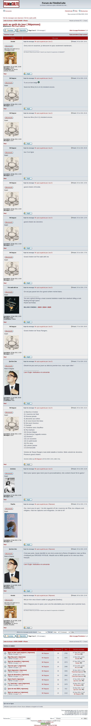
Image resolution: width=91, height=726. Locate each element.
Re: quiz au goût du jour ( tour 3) (43, 148)
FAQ (75, 11)
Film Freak (15, 26)
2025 (49, 307)
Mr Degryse (38, 459)
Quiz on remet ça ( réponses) (18, 692)
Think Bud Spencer (77, 672)
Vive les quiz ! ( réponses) (17, 666)
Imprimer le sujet (9, 34)
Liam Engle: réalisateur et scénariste (37, 372)
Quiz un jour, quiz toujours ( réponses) (21, 652)
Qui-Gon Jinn (77, 680)
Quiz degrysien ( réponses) (17, 670)
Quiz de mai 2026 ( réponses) (18, 689)
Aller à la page (74, 30)
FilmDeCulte (68, 11)
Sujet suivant (83, 34)
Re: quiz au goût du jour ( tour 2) (43, 41)
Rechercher (83, 11)
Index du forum (8, 20)
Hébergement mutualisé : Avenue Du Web (45, 725)
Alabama (22, 26)
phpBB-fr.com (50, 722)
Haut (5, 74)
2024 (44, 307)
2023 (39, 307)
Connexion (7, 11)
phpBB (39, 720)
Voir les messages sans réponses (13, 18)
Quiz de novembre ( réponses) (18, 661)
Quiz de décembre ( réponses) (18, 675)
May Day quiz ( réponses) (17, 657)
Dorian (77, 663)
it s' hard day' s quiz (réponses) (19, 683)
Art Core (77, 654)
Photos (26, 20)
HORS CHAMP (18, 20)
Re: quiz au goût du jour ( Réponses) (45, 504)
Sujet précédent (74, 34)
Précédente (81, 30)
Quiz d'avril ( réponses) (16, 679)
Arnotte (77, 658)
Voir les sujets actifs (30, 18)
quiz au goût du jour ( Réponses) (21, 24)
